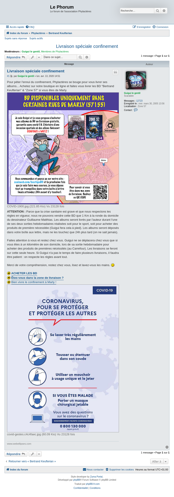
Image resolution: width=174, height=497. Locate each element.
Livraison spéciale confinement (87, 46)
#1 (8, 76)
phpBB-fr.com (93, 484)
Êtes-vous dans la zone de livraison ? (37, 277)
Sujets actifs (36, 38)
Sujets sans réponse (16, 38)
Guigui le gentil (31, 51)
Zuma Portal (96, 476)
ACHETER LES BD (24, 273)
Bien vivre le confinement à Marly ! (33, 282)
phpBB (76, 480)
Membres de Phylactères (55, 51)
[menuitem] (29, 27)
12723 (139, 101)
